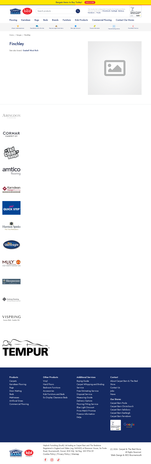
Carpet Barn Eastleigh (120, 413)
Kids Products (81, 20)
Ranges (19, 35)
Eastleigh (114, 11)
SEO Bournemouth (133, 455)
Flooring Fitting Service (87, 404)
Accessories (48, 390)
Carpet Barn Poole (118, 403)
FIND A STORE (90, 2)
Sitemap (75, 454)
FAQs (79, 417)
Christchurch (106, 11)
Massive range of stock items (56, 28)
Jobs (112, 390)
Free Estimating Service (88, 390)
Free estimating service (114, 29)
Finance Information (95, 28)
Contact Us (115, 387)
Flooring (13, 20)
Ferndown (91, 13)
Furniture (67, 20)
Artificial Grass (16, 400)
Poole (99, 13)
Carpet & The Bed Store (130, 449)
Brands (55, 20)
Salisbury (121, 11)
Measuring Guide (84, 397)
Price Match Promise (133, 28)
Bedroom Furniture (51, 387)
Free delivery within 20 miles (37, 28)
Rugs (37, 20)
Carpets (13, 381)
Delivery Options (84, 400)
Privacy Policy (63, 454)
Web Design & (118, 455)
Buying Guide (83, 381)
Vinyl (45, 381)
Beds (45, 20)
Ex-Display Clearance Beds (55, 397)
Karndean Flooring (17, 384)
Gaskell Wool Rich (30, 50)
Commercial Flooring (102, 20)
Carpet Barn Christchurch (121, 406)
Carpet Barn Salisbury (120, 409)
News (112, 394)
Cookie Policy (49, 454)
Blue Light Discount (75, 28)
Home (11, 35)
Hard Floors (48, 384)
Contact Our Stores (125, 20)
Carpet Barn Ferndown (120, 416)
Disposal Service (84, 394)
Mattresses (14, 397)
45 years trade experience (18, 28)
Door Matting (15, 390)
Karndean (25, 20)
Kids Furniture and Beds (54, 394)
